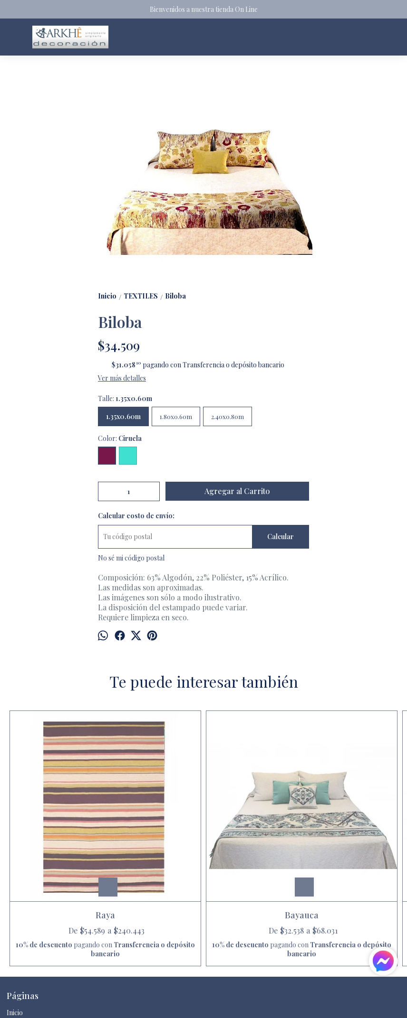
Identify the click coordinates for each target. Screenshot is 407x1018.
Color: (120, 438)
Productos (22, 943)
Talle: (125, 398)
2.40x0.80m (227, 416)
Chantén (252, 816)
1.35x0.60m (123, 416)
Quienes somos (29, 966)
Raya (56, 816)
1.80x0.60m (176, 416)
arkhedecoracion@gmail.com (57, 1000)
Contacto (20, 955)
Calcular (280, 536)
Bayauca (154, 816)
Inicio (15, 932)
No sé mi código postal (131, 557)
